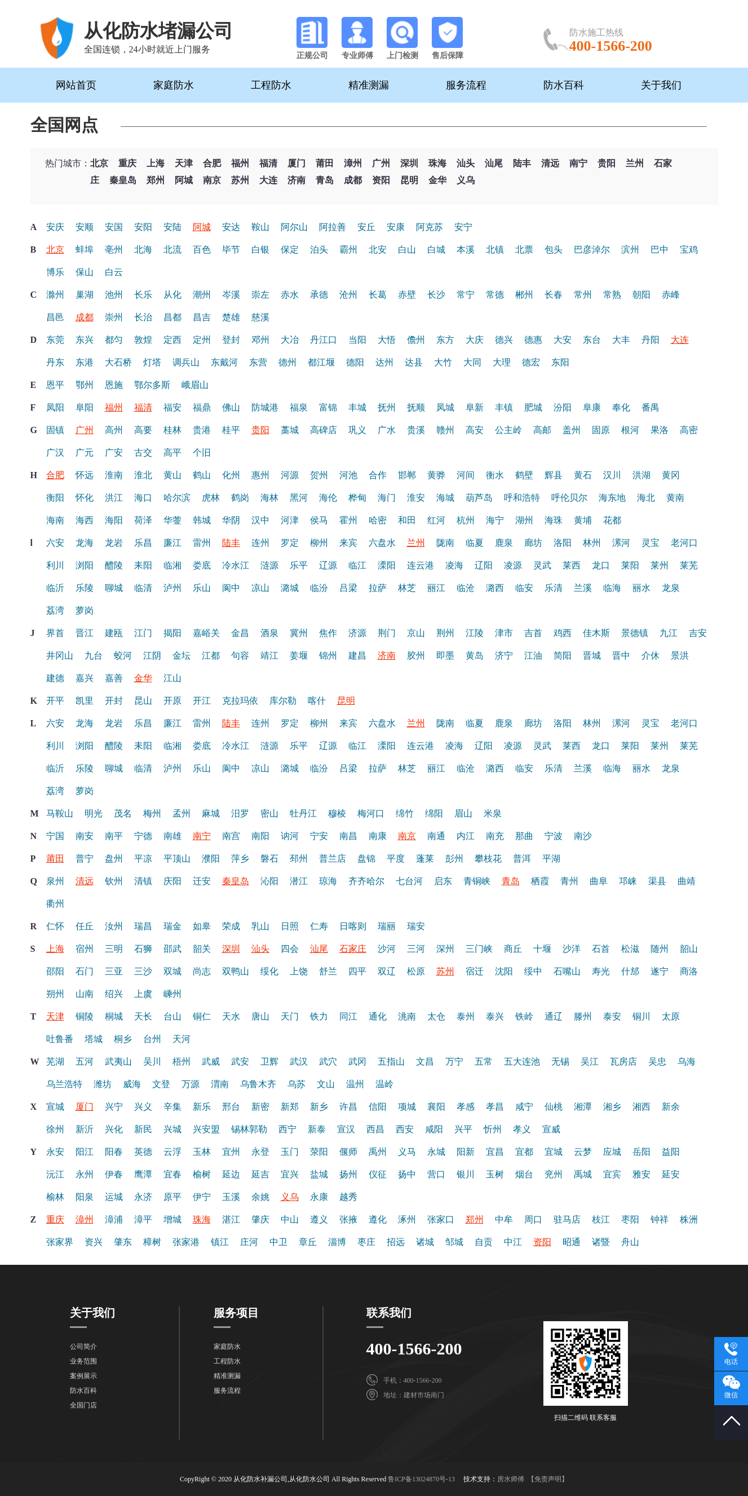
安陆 (172, 227)
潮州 (202, 294)
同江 (348, 1016)
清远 (550, 163)
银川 (466, 1174)
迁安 (202, 881)
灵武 (542, 565)
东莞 (55, 340)
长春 (554, 294)
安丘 (366, 227)
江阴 (152, 655)
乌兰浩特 (64, 1084)
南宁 (578, 163)
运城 (114, 1197)
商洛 (689, 971)
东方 (445, 340)
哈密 (378, 520)
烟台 (524, 1174)
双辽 (387, 971)
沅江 (55, 1174)
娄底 (202, 565)
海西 (85, 520)
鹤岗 (240, 497)
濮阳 (211, 858)
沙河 (387, 949)
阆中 (231, 588)
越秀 (348, 1197)
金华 (437, 180)
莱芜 (689, 565)
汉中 (260, 520)
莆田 (325, 163)
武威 (211, 1061)
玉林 (202, 1152)
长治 (143, 317)
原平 (172, 1197)
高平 (172, 452)
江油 (533, 655)
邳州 (299, 858)
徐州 (55, 1129)
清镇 (143, 881)
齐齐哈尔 (366, 881)
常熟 (612, 294)
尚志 (202, 971)
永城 (436, 1152)
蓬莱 (425, 858)
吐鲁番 (59, 1039)
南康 (378, 836)
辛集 (172, 1106)
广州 (381, 163)
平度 (396, 858)
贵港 (202, 430)
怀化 (85, 497)
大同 (472, 362)
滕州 (583, 1016)
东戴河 (224, 362)
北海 (143, 249)
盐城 (319, 1174)
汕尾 (494, 163)
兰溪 (583, 588)
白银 (260, 249)
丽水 (641, 588)
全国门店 (83, 1405)
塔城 (94, 1039)
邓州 (260, 340)
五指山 (391, 1061)
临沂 (55, 588)
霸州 (348, 249)
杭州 (466, 520)
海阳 (114, 520)
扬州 (348, 1174)
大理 (502, 362)
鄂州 (85, 385)
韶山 (689, 949)
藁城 (290, 430)
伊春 (114, 1174)
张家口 (440, 1219)
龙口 (601, 565)
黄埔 (583, 520)
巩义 (357, 430)
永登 (260, 1152)
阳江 (85, 1152)
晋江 (85, 633)
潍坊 (103, 1084)
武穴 (328, 1061)
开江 (202, 700)
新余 (671, 1106)
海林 (269, 497)
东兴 (85, 340)
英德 (143, 1152)
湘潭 (583, 1106)
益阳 (671, 1152)
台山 (172, 1016)
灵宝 (650, 543)
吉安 (698, 633)
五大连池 (522, 1061)
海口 (143, 497)
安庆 (55, 227)
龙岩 (114, 543)
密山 (269, 813)
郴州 (524, 294)
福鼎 (202, 407)
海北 (646, 497)
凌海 (454, 565)
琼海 (328, 881)
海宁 (495, 520)
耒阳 (143, 565)
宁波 (554, 836)
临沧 (466, 588)
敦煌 (143, 340)
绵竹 (405, 813)
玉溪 (231, 1197)
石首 (601, 949)
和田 (407, 520)
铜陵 (85, 1016)
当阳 (357, 340)
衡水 (495, 475)
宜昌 (495, 1152)
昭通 (572, 1242)
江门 (143, 633)
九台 (94, 655)
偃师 (348, 1152)
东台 (592, 340)
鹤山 (202, 475)
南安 (85, 836)
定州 (202, 340)
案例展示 (83, 1376)
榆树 (202, 1174)
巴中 (659, 249)
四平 (357, 971)
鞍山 (260, 227)
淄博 (337, 1242)
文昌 (425, 1061)
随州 (659, 949)
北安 (378, 249)
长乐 (143, 294)
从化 (172, 294)
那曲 (524, 836)
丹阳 (650, 340)
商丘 (513, 949)
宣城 (55, 1106)
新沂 (85, 1129)
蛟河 (123, 655)
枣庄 (366, 1242)
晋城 (592, 655)
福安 (172, 407)
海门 (387, 497)
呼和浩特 (522, 497)
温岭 (384, 1084)
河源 (290, 475)
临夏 (475, 543)
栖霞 (540, 881)
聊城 (114, 588)
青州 (569, 881)
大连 (268, 180)
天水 (231, 1016)
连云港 (420, 565)
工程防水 (271, 85)
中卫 (278, 1242)
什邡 (630, 971)
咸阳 (434, 1129)
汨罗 (240, 813)
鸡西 (563, 633)
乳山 (260, 926)
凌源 (513, 565)
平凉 (143, 858)
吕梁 (348, 588)
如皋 (202, 926)
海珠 (554, 520)
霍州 (348, 520)
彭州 (454, 858)
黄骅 (436, 475)
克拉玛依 (240, 700)
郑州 (156, 180)
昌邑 (55, 317)
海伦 (328, 497)
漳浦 (114, 1219)
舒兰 (328, 971)
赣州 (445, 430)
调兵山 (186, 362)
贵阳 (606, 163)
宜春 (172, 1174)
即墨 (445, 655)
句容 (240, 655)
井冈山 (59, 655)
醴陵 (114, 565)
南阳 (260, 836)
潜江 (299, 881)
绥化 (269, 971)
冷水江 (235, 565)
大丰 (621, 340)
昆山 (143, 700)
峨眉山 (195, 385)
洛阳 (563, 543)
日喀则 (352, 926)
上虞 (143, 994)
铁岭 (524, 1016)
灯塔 (152, 362)
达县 (414, 362)
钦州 (114, 881)
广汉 (55, 452)
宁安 (319, 836)
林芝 (407, 588)
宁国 (55, 836)
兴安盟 (206, 1129)
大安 (563, 340)
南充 (495, 836)
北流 (172, 249)
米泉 (493, 813)
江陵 (475, 633)
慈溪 (260, 317)
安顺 (85, 227)
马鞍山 (59, 813)
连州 (260, 543)
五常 (484, 1061)
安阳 (143, 227)
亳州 (114, 249)
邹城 (454, 1242)
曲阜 (599, 881)
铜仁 (202, 1016)
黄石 (583, 475)
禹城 (583, 1174)
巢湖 (85, 294)
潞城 (290, 588)
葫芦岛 (479, 497)
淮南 (114, 475)
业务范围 (83, 1361)
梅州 (152, 813)
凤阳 (55, 407)
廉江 (172, 543)
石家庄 (352, 949)
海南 (55, 520)
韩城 (202, 520)
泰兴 (495, 1016)
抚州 (387, 407)
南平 (114, 836)
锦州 (328, 655)
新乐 (202, 1106)
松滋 (630, 949)
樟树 (152, 1242)
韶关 (202, 949)
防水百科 (563, 85)
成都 (353, 180)
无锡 (560, 1061)
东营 (258, 362)
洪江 (114, 497)
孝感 (466, 1106)
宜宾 (612, 1174)
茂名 (123, 813)
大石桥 (118, 362)
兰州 (635, 163)
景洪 (680, 655)
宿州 (85, 949)
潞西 (495, 588)
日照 (290, 926)
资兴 (94, 1242)
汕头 (466, 163)
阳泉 (85, 1197)
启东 (443, 881)
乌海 (687, 1061)
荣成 (231, 926)
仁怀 (55, 926)
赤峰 (671, 294)
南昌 (348, 836)
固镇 (55, 430)
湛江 (231, 1219)
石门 (85, 971)
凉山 (260, 588)
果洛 (659, 430)
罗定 (290, 543)
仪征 (378, 1174)
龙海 (85, 543)
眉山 (463, 813)
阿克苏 (429, 227)
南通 (436, 836)
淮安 (416, 497)
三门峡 (479, 949)
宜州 (231, 1152)
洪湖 (641, 475)
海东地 (612, 497)
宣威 (551, 1129)
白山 (407, 249)
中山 (290, 1219)
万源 (191, 1084)
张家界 (59, 1242)
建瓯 (114, 633)
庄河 (249, 1242)
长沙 (436, 294)
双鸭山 (235, 971)
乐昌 (143, 543)
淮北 (143, 475)
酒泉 (269, 633)
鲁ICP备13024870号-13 (421, 1479)
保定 (290, 249)
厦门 (296, 163)
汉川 (612, 475)
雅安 (641, 1174)
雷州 (202, 543)
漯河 (621, 543)
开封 (114, 700)
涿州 (407, 1219)
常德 (495, 294)
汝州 (114, 926)
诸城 (425, 1242)
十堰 (542, 949)
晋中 (621, 655)
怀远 (85, 475)
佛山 (231, 407)
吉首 (533, 633)
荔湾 (55, 610)
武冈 (357, 1061)
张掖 (348, 1219)
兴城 (172, 1129)
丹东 (55, 362)
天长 (143, 1016)
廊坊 (533, 543)
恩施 (114, 385)
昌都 (172, 317)
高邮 (542, 430)
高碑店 (323, 430)
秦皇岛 (122, 180)
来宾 (348, 543)
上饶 (299, 971)
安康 (396, 227)
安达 (231, 227)
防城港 (264, 407)
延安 (671, 1174)
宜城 (554, 1152)
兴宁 (114, 1106)
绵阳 (434, 813)
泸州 (172, 588)
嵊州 (172, 994)
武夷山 (118, 1061)
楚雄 (231, 317)
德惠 (533, 340)
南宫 (231, 836)
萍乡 (240, 858)
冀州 (299, 633)
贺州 (319, 475)
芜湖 (55, 1061)
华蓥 (172, 520)
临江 (357, 565)
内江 (466, 836)
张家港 (186, 1242)
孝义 (522, 1129)
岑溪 (231, 294)
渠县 (657, 881)
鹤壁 (524, 475)
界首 (55, 633)
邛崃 (628, 881)
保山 (85, 272)
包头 (554, 249)
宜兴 (290, 1174)
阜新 (475, 407)
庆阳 (172, 881)
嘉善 (114, 678)
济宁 (504, 655)
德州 (287, 362)
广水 (387, 430)
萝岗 (85, 610)
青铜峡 (476, 881)
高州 (114, 430)
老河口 (684, 543)
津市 (504, 633)
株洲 (689, 1219)
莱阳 (630, 565)
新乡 (319, 1106)
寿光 (601, 971)
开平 (55, 700)
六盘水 (382, 543)
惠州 (260, 475)
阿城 (184, 180)
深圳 (409, 163)
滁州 (55, 294)
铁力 (319, 1016)
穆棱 (337, 813)
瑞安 (416, 926)
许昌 (348, 1106)
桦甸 (357, 497)
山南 (85, 994)
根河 (630, 430)
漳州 (353, 163)
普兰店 (332, 858)
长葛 (378, 294)
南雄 (172, 836)
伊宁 (202, 1197)
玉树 (495, 1174)
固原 (601, 430)
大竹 (443, 362)
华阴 (231, 520)
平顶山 (177, 858)
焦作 (328, 633)
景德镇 (634, 633)
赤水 (290, 294)
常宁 (466, 294)
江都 (211, 655)
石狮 (143, 949)
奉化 (621, 407)
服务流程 (466, 85)
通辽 (554, 1016)
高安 (475, 430)
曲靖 (687, 881)
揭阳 (172, 633)
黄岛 (475, 655)
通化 (378, 1016)
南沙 (583, 836)
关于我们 (661, 85)
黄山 (172, 475)
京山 (416, 633)
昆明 (409, 180)
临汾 (319, 588)
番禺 (650, 407)
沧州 (348, 294)
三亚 (114, 971)
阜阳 (85, 407)
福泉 (299, 407)
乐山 (202, 588)
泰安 (612, 1016)
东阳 (560, 362)
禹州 (378, 1152)
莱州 (659, 565)
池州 (114, 294)
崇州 (114, 317)
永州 (85, 1174)
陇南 (445, 543)
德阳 (355, 362)
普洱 (522, 858)
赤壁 (407, 294)
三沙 (143, 971)
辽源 (328, 565)
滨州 (630, 249)
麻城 (211, 813)
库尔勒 (282, 700)
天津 (184, 163)
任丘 (85, 926)
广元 (85, 452)
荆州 (445, 633)
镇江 (220, 1242)
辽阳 (484, 565)
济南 (296, 180)
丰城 (357, 407)
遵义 (319, 1219)
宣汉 (346, 1129)
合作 (378, 475)
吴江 (590, 1061)
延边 (231, 1174)
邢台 (231, 1106)
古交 (143, 452)
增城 (172, 1219)
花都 (612, 520)
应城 (612, 1152)
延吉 (260, 1174)
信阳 (378, 1106)
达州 (384, 362)
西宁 (287, 1129)
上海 (156, 163)
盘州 (114, 858)
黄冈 (671, 475)
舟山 (630, 1242)
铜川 (641, 1016)
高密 (689, 430)
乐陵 (85, 588)
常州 (583, 294)
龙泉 (671, 588)
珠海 (437, 163)
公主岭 (508, 430)
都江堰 (321, 362)
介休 (650, 655)
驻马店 (567, 1219)
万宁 (454, 1061)
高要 (143, 430)
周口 (533, 1219)
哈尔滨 (177, 497)
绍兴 (114, 994)
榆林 (55, 1197)
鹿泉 (504, 543)
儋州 (416, 340)
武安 (240, 1061)
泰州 (466, 1016)
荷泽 (143, 520)
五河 (85, 1061)
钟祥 (659, 1219)
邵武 (172, 949)
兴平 (463, 1129)
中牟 (504, 1219)
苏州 (240, 180)
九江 (669, 633)
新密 (260, 1106)
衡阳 (55, 497)
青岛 (325, 180)
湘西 (641, 1106)
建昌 (357, 655)
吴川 (152, 1061)
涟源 (269, 565)
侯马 (319, 520)
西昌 (375, 1129)
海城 (445, 497)
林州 (592, 543)
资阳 (381, 180)
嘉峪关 (206, 633)
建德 (55, 678)
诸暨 (601, 1242)
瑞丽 (387, 926)
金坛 (181, 655)
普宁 (85, 858)
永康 (319, 1197)
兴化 (114, 1129)
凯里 (85, 700)
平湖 (551, 858)
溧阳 (387, 565)
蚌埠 (85, 249)
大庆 (475, 340)
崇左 (260, 294)
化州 (231, 475)
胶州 (416, 655)
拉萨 (378, 588)
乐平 (299, 565)
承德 (319, 294)
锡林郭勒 (249, 1129)
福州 (240, 163)
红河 (436, 520)
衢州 (55, 903)
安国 (114, 227)
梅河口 (370, 813)
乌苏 (296, 1084)
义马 (407, 1152)
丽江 (436, 588)
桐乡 (123, 1039)
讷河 (290, 836)
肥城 (533, 407)
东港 (85, 362)
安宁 (463, 227)
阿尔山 (294, 227)
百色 (202, 249)
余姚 (260, 1197)
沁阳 (269, 881)
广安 (114, 452)
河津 (290, 520)
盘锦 (366, 858)
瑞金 (172, 926)
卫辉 (269, 1061)
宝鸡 (689, 249)
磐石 (269, 858)
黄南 (675, 497)
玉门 (290, 1152)
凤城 (445, 407)
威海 (132, 1084)
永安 (55, 1152)
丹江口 (323, 340)
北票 (524, 249)
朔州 (55, 994)
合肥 (212, 163)
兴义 (143, 1106)
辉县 (554, 475)
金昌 (240, 633)
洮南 (407, 1016)
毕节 (231, 249)
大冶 (290, 340)
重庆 (127, 163)
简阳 (563, 655)
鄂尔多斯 (152, 385)
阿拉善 (332, 227)
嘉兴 (85, 678)
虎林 (211, 497)
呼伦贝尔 (569, 497)
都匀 (114, 340)
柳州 (319, 543)
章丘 (308, 1242)
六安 (55, 543)
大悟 (387, 340)
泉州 (55, 881)
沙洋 (572, 949)
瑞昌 (143, 926)
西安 (405, 1129)
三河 (416, 949)
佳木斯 (596, 633)
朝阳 (641, 294)
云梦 (583, 1152)
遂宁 (659, 971)
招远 (396, 1242)
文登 (161, 1084)
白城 (436, 249)
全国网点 (64, 125)
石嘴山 (567, 971)
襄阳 (436, 1106)
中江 (513, 1242)
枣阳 (630, 1219)
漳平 (143, 1219)
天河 (181, 1039)
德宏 (531, 362)
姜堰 (299, 655)
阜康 (592, 407)
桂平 (231, 430)
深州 (445, 949)
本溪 (466, 249)
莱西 (572, 565)
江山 (172, 678)
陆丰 (522, 163)
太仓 (436, 1016)
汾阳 (563, 407)
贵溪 (416, 430)
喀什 (317, 700)
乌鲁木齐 (258, 1084)
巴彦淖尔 (592, 249)
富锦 (328, 407)
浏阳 (85, 565)
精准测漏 (368, 85)
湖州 (524, 520)
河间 (466, 475)
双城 (172, 971)
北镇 (495, 249)
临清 (143, 588)
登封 (231, 340)
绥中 (533, 971)
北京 (99, 163)
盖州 (572, 430)
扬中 (407, 1174)
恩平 (55, 385)
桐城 (114, 1016)
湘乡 (612, 1106)
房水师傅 (510, 1479)
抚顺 (416, 407)
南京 (212, 180)
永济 (143, 1197)
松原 (416, 971)
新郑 (290, 1106)
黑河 (299, 497)
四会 (290, 949)
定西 (172, 340)
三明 (114, 949)
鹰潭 (143, 1174)
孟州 (181, 813)
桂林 (172, 430)
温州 (355, 1084)
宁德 (143, 836)
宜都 (524, 1152)
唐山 (260, 1016)
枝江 (601, 1219)
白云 (114, 272)
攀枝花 (488, 858)
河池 (348, 475)
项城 (407, 1106)
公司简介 (83, 1347)
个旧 (202, 452)
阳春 (114, 1152)
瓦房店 (623, 1061)
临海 (612, 588)
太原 (671, 1016)
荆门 (387, 633)
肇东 (123, 1242)
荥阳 (319, 1152)
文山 (326, 1084)
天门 (290, 1016)
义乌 (466, 180)
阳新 (466, 1152)
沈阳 (504, 971)
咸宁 (524, 1106)
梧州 (181, 1061)
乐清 (554, 588)
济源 (357, 633)
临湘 (172, 565)
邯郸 (407, 475)
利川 (55, 565)
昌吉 (202, 317)
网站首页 (76, 85)
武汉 (299, 1061)
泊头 (319, 249)
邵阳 (55, 971)
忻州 (493, 1129)
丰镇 (504, 407)
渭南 (220, 1084)
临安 (524, 588)
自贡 (484, 1242)
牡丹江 (303, 813)
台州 (152, 1039)
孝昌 (495, 1106)
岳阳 (641, 1152)
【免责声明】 (548, 1479)
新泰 (317, 1129)
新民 (143, 1129)
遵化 (378, 1219)
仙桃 (554, 1106)
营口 (436, 1174)
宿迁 (475, 971)
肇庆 (260, 1219)
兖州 (554, 1174)
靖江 (269, 655)
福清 (268, 163)
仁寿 (319, 926)
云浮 (172, 1152)
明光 (94, 813)
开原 (172, 700)
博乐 (55, 272)
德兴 (504, 340)
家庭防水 (173, 85)
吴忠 (657, 1061)
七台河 (409, 881)
